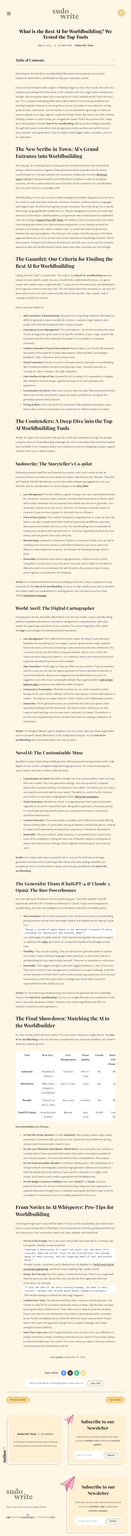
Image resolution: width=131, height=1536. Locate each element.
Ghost (52, 1517)
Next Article (115, 1400)
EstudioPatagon (27, 1517)
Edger (8, 1517)
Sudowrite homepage (34, 595)
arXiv (45, 942)
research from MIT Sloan (49, 220)
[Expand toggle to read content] (113, 60)
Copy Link (95, 1383)
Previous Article (18, 1400)
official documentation (86, 796)
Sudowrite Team (26, 1434)
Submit (110, 1455)
